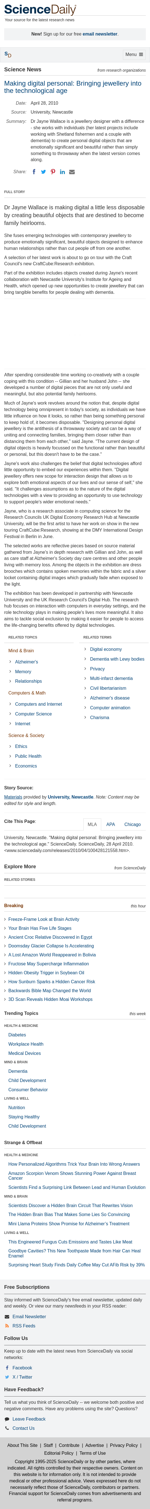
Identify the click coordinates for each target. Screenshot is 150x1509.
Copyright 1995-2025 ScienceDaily (49, 1461)
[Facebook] (34, 171)
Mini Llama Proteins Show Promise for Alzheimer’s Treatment (68, 1223)
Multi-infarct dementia (111, 678)
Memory (23, 671)
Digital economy (106, 649)
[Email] (72, 171)
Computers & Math (26, 693)
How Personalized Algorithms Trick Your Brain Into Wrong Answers (74, 1164)
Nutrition (16, 1107)
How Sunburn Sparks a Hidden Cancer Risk (51, 981)
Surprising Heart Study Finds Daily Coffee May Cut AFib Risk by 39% (76, 1264)
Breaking (13, 905)
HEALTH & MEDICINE (21, 1026)
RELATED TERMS (97, 637)
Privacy (97, 669)
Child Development (27, 1080)
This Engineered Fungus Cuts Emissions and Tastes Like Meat (70, 1242)
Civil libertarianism (108, 688)
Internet (22, 723)
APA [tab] (110, 824)
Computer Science (33, 714)
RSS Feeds (24, 1325)
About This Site (22, 1445)
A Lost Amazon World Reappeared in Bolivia (52, 954)
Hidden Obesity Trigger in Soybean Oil (46, 972)
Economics (26, 766)
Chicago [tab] (132, 824)
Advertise (94, 1445)
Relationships (28, 681)
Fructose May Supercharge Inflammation (48, 963)
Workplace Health (25, 1044)
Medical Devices (24, 1053)
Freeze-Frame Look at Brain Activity (43, 919)
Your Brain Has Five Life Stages (39, 928)
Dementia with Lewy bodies (117, 659)
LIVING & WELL (16, 1098)
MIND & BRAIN (16, 1062)
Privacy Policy (124, 1445)
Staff (48, 1445)
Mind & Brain (21, 650)
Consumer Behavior (28, 1089)
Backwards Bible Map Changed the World (49, 990)
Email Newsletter (29, 1316)
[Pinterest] (53, 171)
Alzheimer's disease (110, 698)
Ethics (21, 746)
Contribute (69, 1445)
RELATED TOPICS (22, 637)
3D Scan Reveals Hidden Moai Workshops (50, 999)
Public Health (28, 756)
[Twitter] (43, 171)
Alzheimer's (26, 662)
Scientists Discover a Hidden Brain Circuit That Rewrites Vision (70, 1205)
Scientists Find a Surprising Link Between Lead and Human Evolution (77, 1187)
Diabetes (17, 1034)
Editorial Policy (59, 1453)
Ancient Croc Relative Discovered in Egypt (50, 937)
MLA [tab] (92, 824)
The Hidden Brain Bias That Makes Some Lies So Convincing (69, 1214)
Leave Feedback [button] (29, 1419)
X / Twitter (22, 1377)
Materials (13, 797)
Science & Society (26, 735)
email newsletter (100, 34)
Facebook (22, 1367)
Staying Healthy (24, 1116)
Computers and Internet (38, 704)
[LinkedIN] (62, 171)
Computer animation (110, 707)
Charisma (99, 717)
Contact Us (24, 1428)
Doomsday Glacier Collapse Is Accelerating (51, 946)
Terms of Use (92, 1453)
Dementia (17, 1071)
